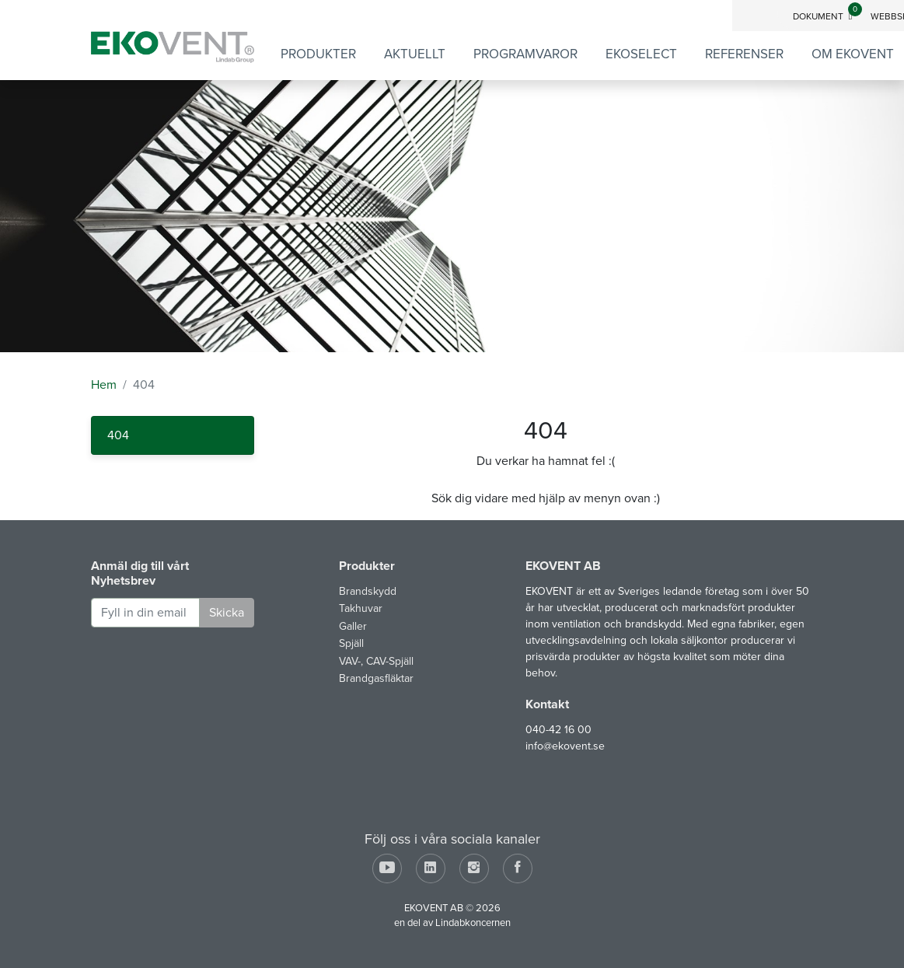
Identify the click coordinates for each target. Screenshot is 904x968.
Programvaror (525, 54)
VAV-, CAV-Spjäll (376, 661)
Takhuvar (360, 608)
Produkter (318, 54)
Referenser (744, 54)
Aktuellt (414, 54)
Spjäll (351, 643)
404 (118, 435)
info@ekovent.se (565, 746)
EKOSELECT (641, 54)
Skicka (226, 612)
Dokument (827, 16)
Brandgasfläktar (376, 678)
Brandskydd (367, 591)
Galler (353, 626)
